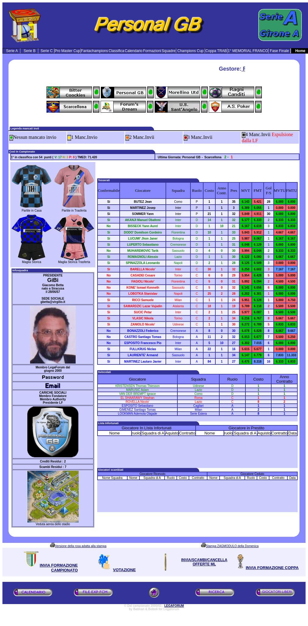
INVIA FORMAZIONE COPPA (272, 567)
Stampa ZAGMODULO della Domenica (232, 546)
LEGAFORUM (174, 605)
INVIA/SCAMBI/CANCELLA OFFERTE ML (204, 562)
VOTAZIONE (124, 570)
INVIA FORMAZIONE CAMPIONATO (59, 567)
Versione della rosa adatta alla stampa (81, 546)
